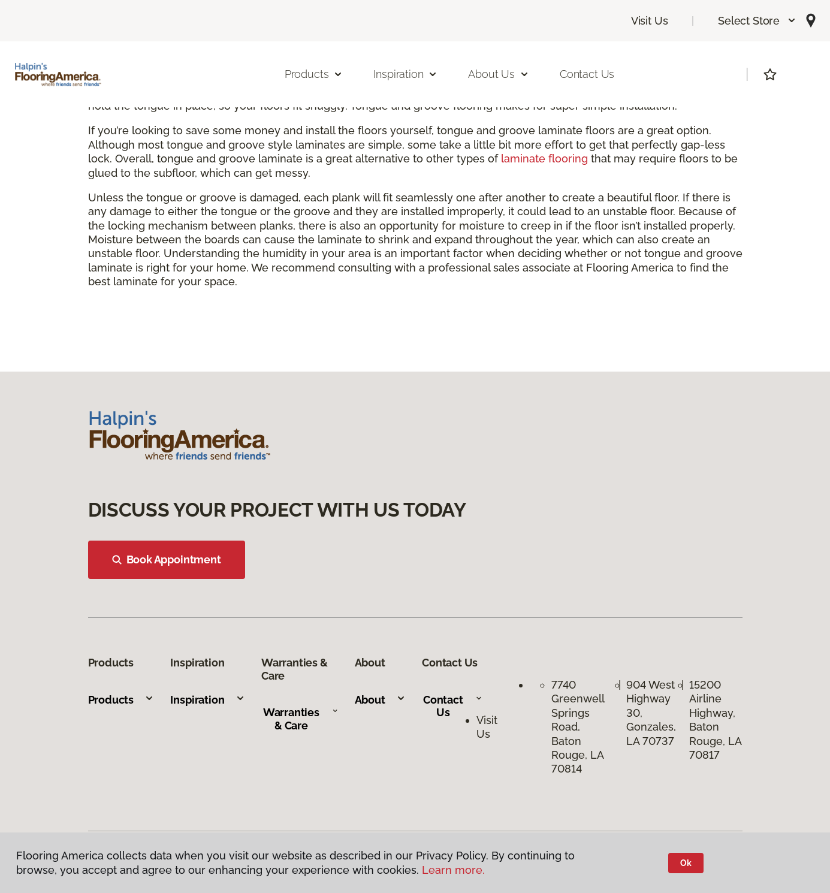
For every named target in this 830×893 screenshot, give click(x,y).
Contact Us (587, 74)
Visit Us (649, 20)
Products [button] (314, 74)
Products (121, 699)
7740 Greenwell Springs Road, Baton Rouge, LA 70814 (577, 726)
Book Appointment (166, 559)
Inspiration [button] (405, 74)
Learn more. (453, 870)
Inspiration (207, 699)
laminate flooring (544, 158)
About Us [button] (498, 74)
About (380, 699)
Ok (686, 863)
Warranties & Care (300, 719)
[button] (757, 21)
